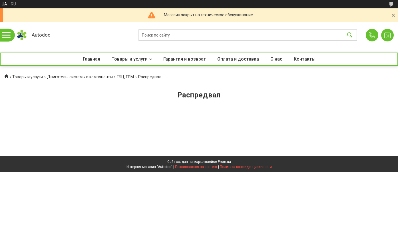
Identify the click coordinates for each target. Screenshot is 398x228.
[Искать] (350, 35)
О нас (276, 59)
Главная (91, 59)
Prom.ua (224, 162)
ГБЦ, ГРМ (125, 77)
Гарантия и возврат (184, 59)
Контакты (304, 59)
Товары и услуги (130, 59)
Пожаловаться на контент (196, 167)
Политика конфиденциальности (246, 167)
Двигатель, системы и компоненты (80, 77)
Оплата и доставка (238, 59)
